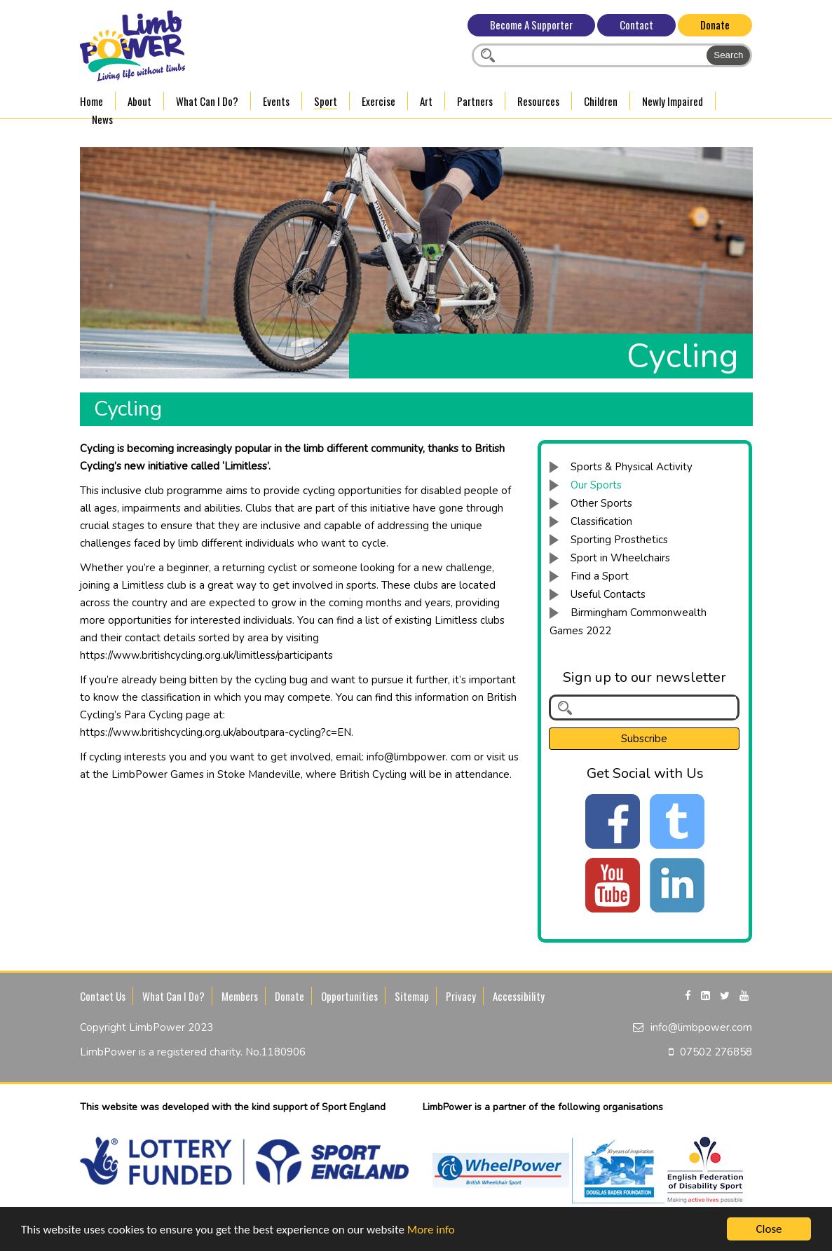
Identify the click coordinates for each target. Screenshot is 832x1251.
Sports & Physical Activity (632, 467)
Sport (325, 101)
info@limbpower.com (701, 1027)
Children (601, 101)
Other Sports (601, 503)
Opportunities (349, 996)
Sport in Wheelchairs (620, 558)
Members (239, 996)
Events (276, 101)
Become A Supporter (531, 24)
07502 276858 (716, 1052)
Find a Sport (600, 576)
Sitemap (412, 996)
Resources (538, 101)
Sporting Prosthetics (619, 540)
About (139, 101)
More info (431, 1231)
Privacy (461, 996)
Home (91, 101)
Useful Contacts (608, 594)
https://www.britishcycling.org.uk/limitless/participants (206, 655)
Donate (715, 24)
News (102, 119)
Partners (475, 101)
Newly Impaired (672, 101)
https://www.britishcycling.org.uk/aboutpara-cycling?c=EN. (216, 732)
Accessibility (519, 996)
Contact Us (102, 996)
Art (426, 101)
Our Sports (596, 485)
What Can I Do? (207, 101)
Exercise (378, 101)
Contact (636, 24)
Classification (601, 521)
